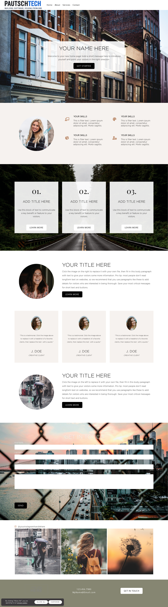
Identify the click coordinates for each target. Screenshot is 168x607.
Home (50, 5)
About (60, 5)
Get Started (84, 66)
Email (17, 462)
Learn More (36, 227)
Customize (55, 602)
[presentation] (34, 496)
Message (18, 472)
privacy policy (22, 603)
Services (71, 5)
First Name (19, 443)
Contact (83, 5)
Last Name (19, 452)
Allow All (41, 602)
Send (21, 505)
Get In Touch (131, 590)
